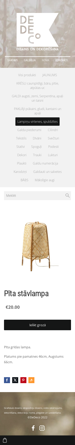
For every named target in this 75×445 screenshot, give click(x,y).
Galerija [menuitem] (30, 60)
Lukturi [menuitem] (53, 155)
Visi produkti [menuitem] (27, 75)
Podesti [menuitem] (53, 146)
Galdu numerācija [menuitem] (45, 163)
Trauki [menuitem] (37, 155)
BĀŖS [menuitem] (24, 180)
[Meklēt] (37, 195)
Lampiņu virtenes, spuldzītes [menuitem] (37, 121)
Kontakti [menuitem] (61, 60)
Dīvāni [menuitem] (37, 138)
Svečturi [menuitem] (53, 138)
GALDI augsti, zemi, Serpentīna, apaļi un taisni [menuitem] (37, 98)
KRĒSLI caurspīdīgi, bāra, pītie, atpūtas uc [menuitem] (37, 85)
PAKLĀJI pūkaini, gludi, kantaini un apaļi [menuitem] (37, 111)
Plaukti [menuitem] (21, 163)
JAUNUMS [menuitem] (49, 75)
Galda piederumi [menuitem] (29, 130)
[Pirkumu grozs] (5, 440)
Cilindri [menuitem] (53, 130)
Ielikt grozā (37, 325)
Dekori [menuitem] (22, 155)
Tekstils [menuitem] (21, 138)
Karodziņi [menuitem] (20, 171)
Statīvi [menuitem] (20, 146)
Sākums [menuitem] (12, 60)
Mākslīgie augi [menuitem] (45, 180)
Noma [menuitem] (45, 60)
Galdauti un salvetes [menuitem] (47, 171)
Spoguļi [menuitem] (36, 146)
